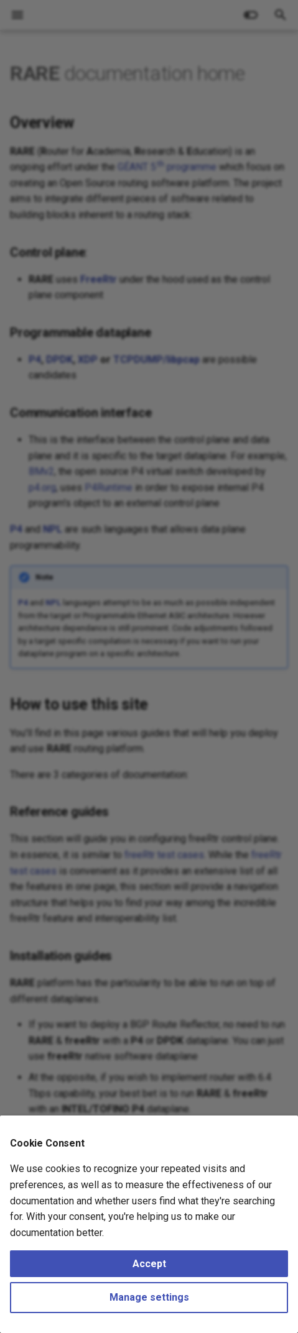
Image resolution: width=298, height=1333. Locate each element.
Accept (149, 1264)
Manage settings (149, 1297)
